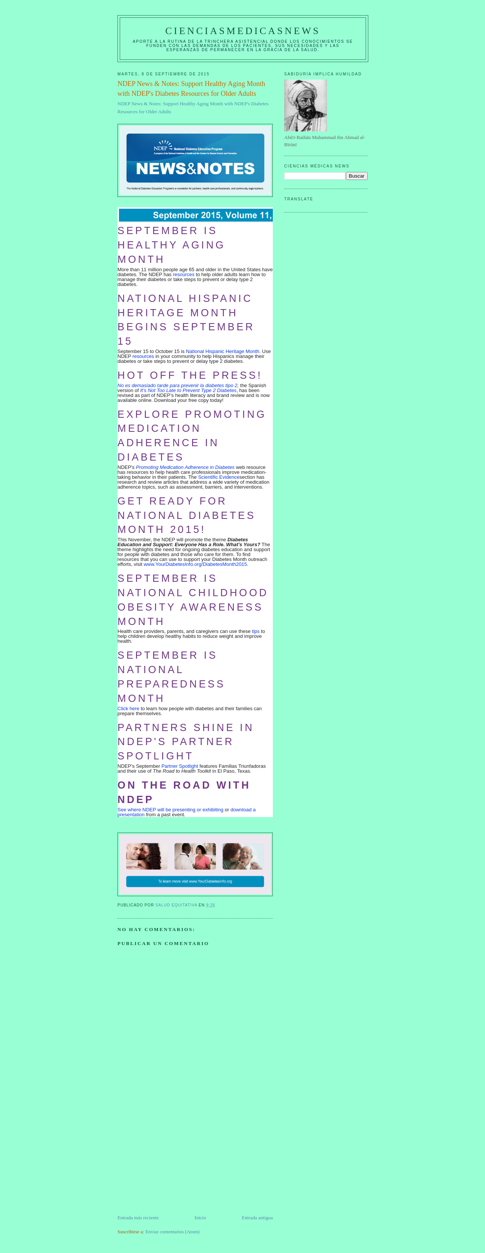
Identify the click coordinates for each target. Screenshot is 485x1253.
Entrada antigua (257, 1217)
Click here (128, 708)
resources (183, 274)
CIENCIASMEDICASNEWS (242, 30)
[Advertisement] (174, 1161)
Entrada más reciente (138, 1217)
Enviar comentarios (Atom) (173, 1231)
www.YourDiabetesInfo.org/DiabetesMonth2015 (195, 564)
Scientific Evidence (218, 477)
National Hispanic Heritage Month (223, 351)
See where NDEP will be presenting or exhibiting (170, 809)
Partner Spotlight (179, 766)
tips (256, 631)
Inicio (200, 1217)
